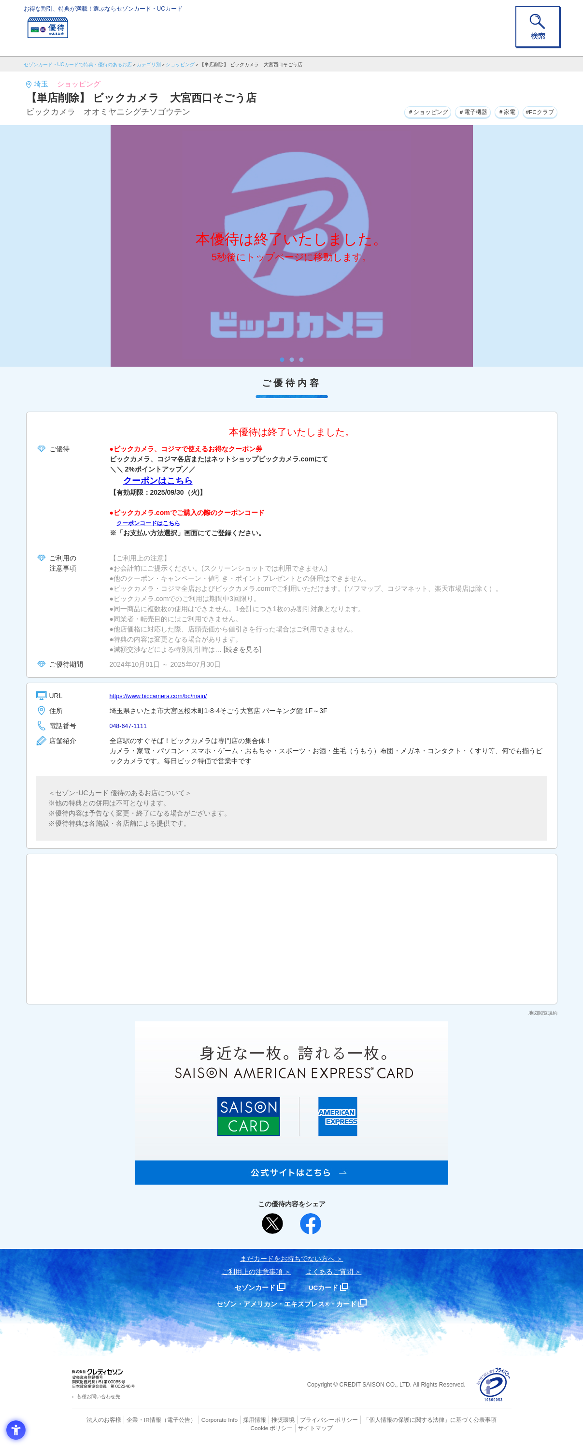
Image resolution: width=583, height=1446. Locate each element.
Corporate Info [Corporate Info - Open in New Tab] (203, 1419)
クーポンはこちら (158, 481)
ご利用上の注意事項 (252, 1271)
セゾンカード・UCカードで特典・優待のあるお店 (78, 64)
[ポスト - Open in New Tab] (272, 1223)
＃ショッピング (404, 111)
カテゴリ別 (149, 64)
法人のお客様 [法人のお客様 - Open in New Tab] (96, 1419)
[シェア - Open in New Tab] (310, 1223)
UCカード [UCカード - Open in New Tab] (326, 1287)
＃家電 (497, 111)
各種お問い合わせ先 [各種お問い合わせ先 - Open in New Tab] (98, 1396)
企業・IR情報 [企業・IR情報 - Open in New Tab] (133, 1419)
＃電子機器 (457, 111)
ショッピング (180, 64)
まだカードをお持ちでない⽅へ (287, 1258)
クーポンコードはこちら (153, 523)
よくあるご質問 (329, 1271)
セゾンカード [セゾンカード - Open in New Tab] (252, 1287)
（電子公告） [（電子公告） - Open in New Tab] (165, 1419)
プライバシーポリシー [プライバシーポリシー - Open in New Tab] (304, 1419)
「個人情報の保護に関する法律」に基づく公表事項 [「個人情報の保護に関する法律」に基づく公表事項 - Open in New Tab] (398, 1419)
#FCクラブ (536, 111)
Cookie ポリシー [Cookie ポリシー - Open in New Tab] (483, 1419)
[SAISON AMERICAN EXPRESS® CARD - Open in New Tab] (291, 1179)
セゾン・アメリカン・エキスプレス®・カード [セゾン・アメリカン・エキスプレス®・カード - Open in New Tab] (286, 1304)
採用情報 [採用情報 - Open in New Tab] (235, 1419)
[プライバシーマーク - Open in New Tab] (493, 1385)
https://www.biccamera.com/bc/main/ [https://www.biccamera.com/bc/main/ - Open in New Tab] (164, 696)
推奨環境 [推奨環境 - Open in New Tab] (262, 1419)
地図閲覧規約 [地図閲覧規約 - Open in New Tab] (542, 1013)
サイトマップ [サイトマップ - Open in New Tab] (292, 1427)
